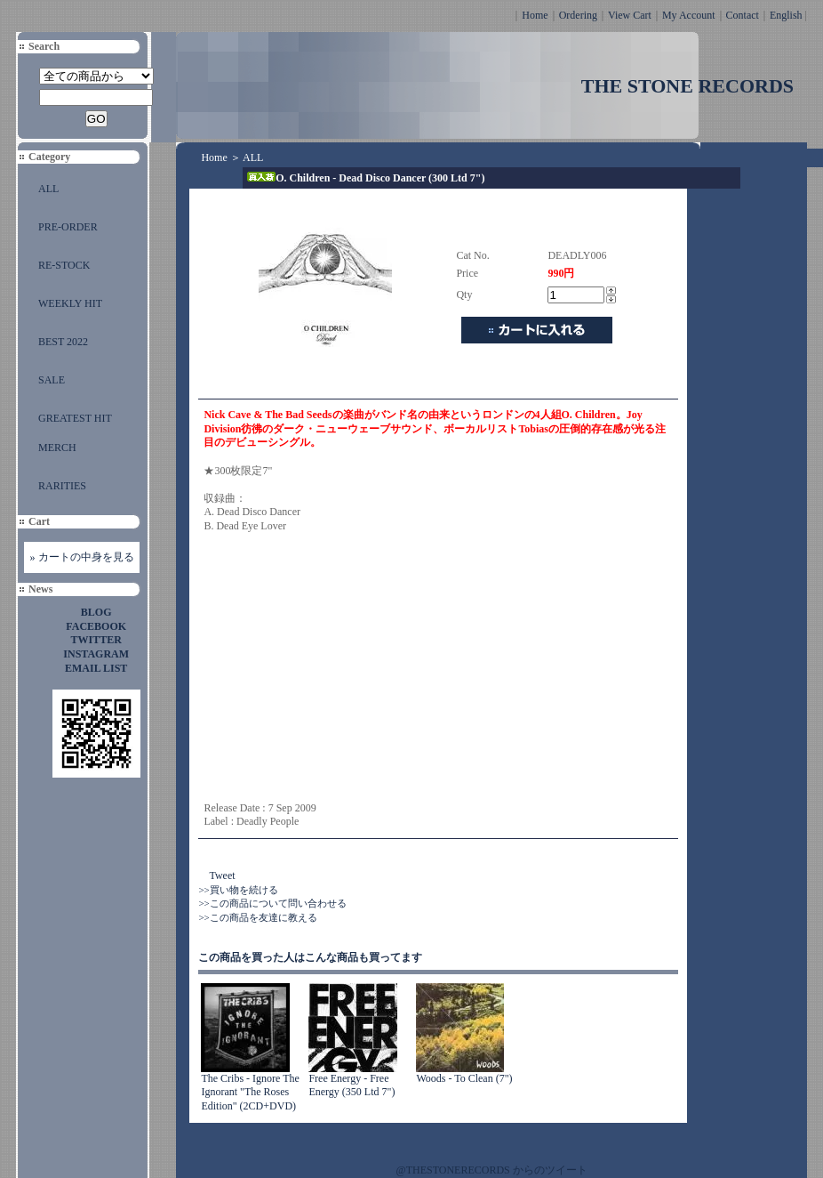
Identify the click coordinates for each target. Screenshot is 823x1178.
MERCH (57, 447)
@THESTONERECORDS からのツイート (491, 1170)
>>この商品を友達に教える (257, 917)
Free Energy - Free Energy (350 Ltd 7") (351, 1085)
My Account (688, 15)
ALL (48, 188)
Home (534, 15)
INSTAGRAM (96, 654)
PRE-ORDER (68, 227)
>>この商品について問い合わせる (272, 903)
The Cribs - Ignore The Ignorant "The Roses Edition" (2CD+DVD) (250, 1092)
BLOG (96, 612)
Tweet (222, 875)
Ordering (578, 15)
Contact (742, 15)
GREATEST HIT (75, 418)
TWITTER (96, 639)
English (786, 15)
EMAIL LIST (96, 668)
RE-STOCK (64, 265)
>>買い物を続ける (237, 889)
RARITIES (62, 486)
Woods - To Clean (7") (464, 1078)
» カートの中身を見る (82, 557)
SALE (51, 380)
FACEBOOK (96, 626)
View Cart (629, 15)
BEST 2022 (63, 341)
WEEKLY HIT (70, 303)
